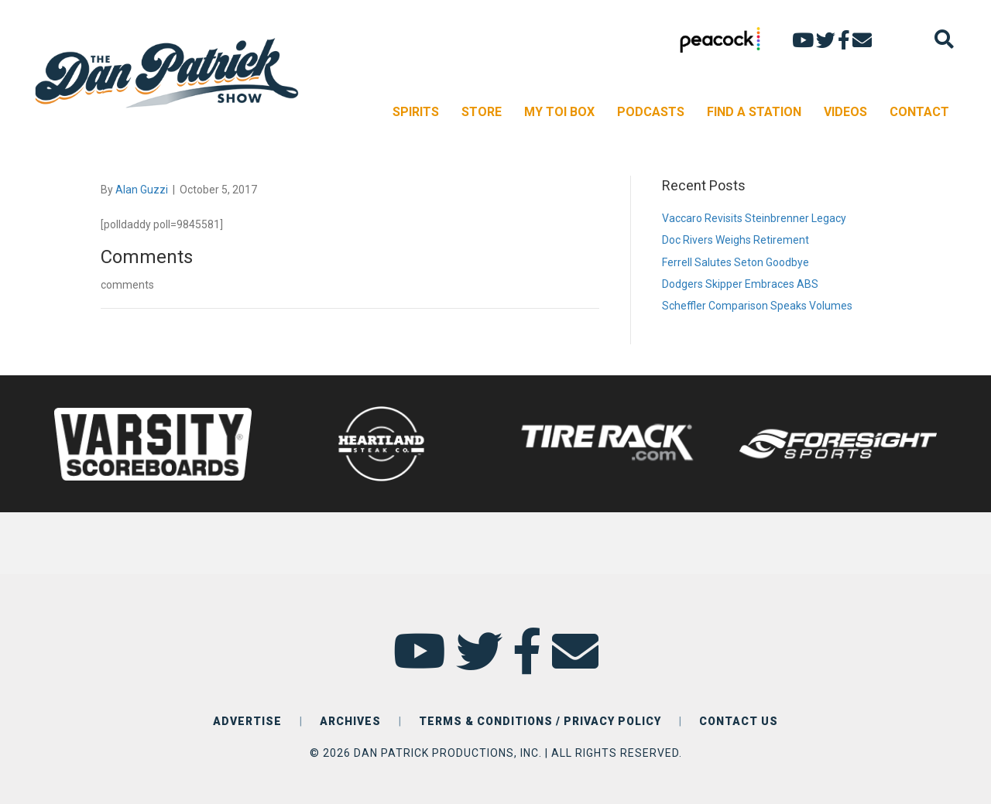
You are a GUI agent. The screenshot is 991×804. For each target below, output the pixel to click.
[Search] (944, 39)
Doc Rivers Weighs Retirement (735, 240)
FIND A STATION (754, 111)
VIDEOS (845, 111)
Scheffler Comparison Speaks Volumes (757, 305)
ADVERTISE (247, 721)
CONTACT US (738, 721)
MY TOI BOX (559, 111)
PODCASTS (650, 111)
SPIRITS (416, 111)
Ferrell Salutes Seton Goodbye (735, 262)
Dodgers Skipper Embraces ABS (740, 284)
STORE (481, 111)
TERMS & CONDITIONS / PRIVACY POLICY (540, 721)
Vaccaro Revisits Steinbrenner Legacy (754, 218)
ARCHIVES (350, 721)
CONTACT (919, 111)
